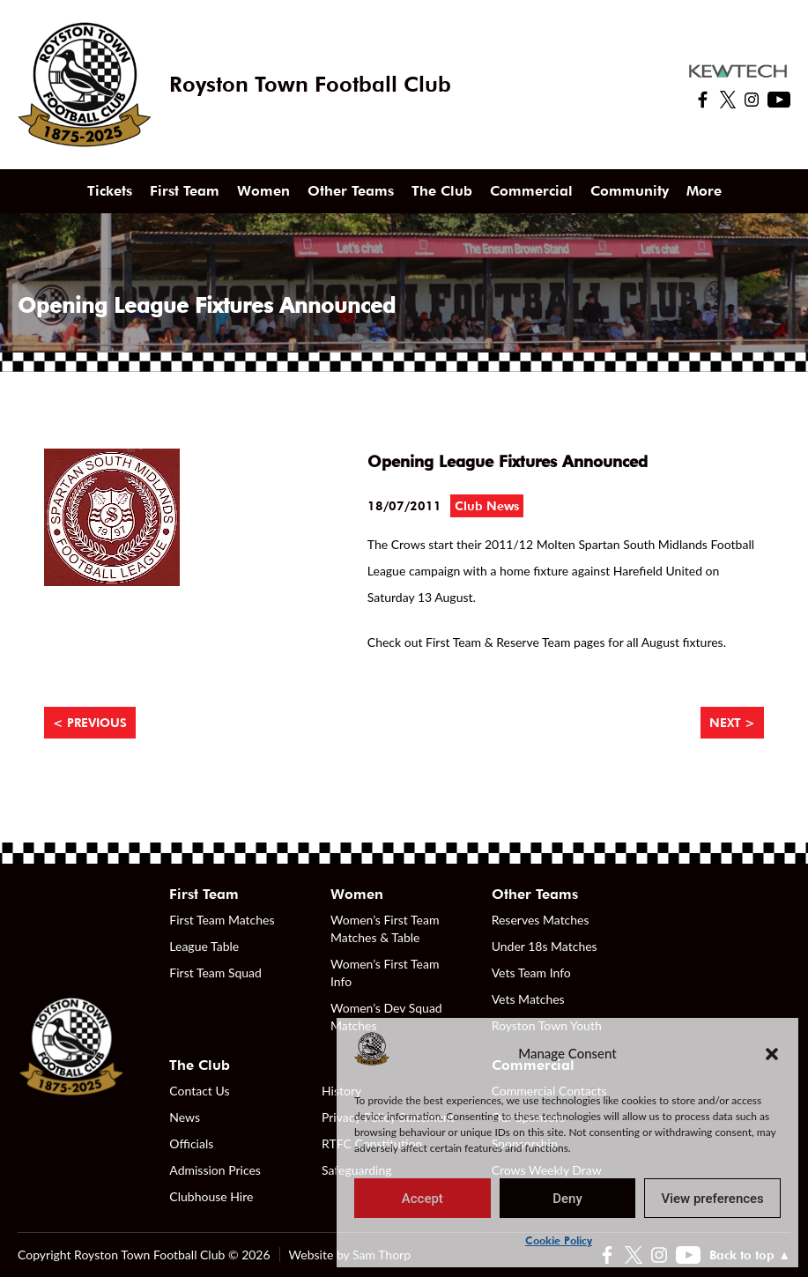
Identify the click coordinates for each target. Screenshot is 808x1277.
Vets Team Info (531, 972)
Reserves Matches (540, 919)
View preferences (713, 1198)
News (184, 1117)
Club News (487, 506)
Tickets (109, 190)
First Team (184, 190)
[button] (772, 1053)
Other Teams (351, 190)
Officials (191, 1143)
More (704, 190)
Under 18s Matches (544, 946)
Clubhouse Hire (211, 1196)
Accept (422, 1198)
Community (629, 190)
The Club (441, 190)
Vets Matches (528, 998)
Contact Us (199, 1090)
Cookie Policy (558, 1240)
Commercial (531, 190)
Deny (567, 1198)
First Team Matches (221, 919)
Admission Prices (215, 1169)
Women (263, 190)
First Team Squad (215, 972)
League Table (204, 946)
